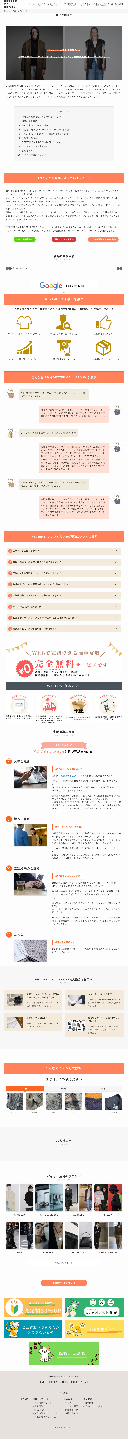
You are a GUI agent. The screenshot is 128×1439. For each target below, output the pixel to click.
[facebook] (60, 1393)
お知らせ (68, 1399)
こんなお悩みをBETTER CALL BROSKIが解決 (45, 130)
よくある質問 (71, 1406)
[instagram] (67, 1393)
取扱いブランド (40, 1399)
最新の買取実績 (29, 121)
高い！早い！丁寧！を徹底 (35, 125)
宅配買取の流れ (29, 138)
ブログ (68, 1403)
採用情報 (89, 1403)
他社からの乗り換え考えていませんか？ (42, 117)
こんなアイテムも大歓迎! (34, 146)
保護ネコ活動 (71, 1410)
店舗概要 (87, 1399)
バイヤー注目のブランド (34, 155)
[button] (8, 268)
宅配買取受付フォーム (45, 1417)
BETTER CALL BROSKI (10, 4)
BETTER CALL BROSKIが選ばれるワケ (42, 142)
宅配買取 (38, 1406)
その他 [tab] (102, 1089)
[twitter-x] (64, 1393)
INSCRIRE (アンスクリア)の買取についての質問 (46, 134)
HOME (24, 1399)
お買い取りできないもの (46, 1413)
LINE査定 (39, 1410)
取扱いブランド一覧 (64, 1263)
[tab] (25, 1088)
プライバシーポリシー (96, 1406)
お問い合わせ (71, 1413)
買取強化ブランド (43, 1403)
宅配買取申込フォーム (72, 776)
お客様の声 (27, 151)
